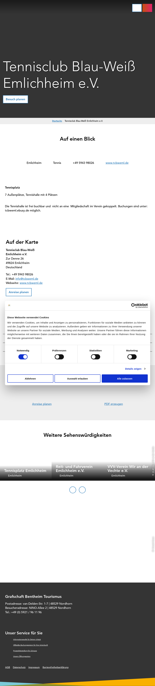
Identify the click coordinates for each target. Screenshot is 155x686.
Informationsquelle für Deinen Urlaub (27, 639)
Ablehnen (30, 378)
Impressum (34, 667)
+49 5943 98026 (83, 163)
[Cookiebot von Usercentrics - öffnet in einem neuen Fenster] (134, 305)
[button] (15, 99)
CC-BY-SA (153, 469)
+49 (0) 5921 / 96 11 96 (26, 612)
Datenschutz (19, 667)
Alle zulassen (124, 378)
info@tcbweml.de (26, 279)
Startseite (57, 120)
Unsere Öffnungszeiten (21, 656)
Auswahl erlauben (77, 378)
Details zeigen (133, 368)
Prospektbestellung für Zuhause (25, 651)
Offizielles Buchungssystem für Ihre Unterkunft (30, 645)
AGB (7, 667)
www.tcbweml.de (117, 163)
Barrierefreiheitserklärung (56, 667)
